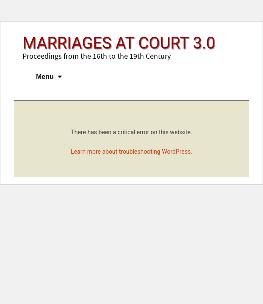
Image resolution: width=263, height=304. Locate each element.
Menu (45, 76)
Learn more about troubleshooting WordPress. (131, 151)
